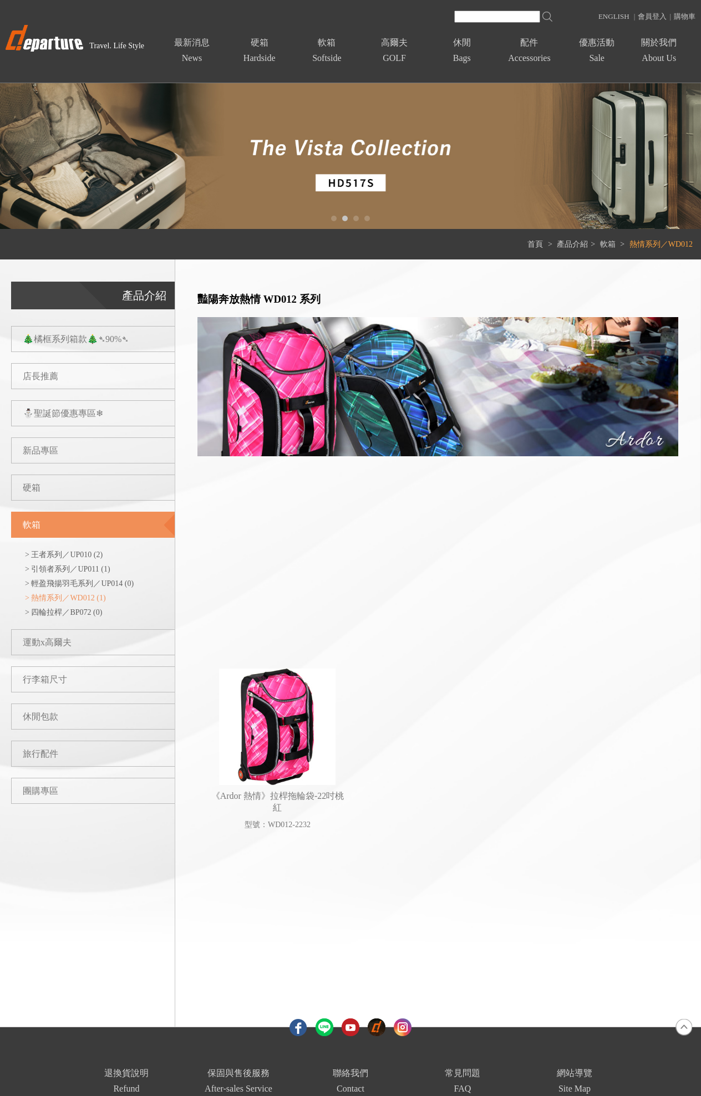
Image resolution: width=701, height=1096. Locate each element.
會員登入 (652, 16)
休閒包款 (40, 716)
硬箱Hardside (259, 50)
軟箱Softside (326, 50)
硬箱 (31, 487)
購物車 (684, 16)
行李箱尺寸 (45, 679)
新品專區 (40, 450)
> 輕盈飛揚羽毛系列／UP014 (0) (79, 583)
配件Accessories (529, 50)
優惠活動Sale (596, 50)
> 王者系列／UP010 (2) (64, 554)
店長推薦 (40, 376)
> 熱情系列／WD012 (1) (65, 598)
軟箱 (609, 244)
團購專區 (40, 791)
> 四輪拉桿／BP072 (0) (63, 612)
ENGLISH (613, 16)
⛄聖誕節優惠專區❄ (63, 413)
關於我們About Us (659, 50)
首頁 (535, 244)
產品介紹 (572, 244)
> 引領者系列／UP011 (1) (67, 569)
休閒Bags (462, 50)
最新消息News (192, 50)
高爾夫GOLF (394, 50)
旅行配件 (40, 753)
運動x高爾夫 (47, 642)
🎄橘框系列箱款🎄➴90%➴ (76, 339)
